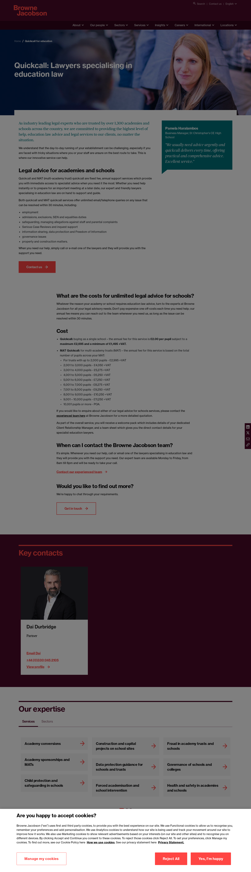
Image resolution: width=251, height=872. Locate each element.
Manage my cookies (41, 864)
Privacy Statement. (171, 847)
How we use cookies (101, 847)
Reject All (171, 864)
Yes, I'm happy (211, 864)
